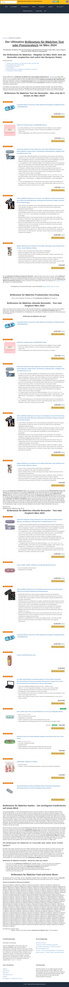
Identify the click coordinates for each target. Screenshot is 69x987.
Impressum (6, 972)
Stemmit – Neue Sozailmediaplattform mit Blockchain (50, 950)
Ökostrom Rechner (41, 943)
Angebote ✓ (51, 6)
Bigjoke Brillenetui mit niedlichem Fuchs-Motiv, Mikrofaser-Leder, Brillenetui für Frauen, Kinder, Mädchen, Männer (41, 247)
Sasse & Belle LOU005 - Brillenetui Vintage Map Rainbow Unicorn (36, 565)
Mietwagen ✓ (42, 6)
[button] (18, 7)
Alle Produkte (15, 7)
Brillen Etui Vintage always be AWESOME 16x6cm (32, 125)
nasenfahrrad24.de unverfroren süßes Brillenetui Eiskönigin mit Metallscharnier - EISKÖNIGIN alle (41, 105)
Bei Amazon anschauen (59, 116)
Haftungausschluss (8, 974)
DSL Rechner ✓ (60, 6)
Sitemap (5, 969)
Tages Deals (39, 10)
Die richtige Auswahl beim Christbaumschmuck (48, 946)
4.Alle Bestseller (10, 67)
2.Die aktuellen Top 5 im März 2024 (15, 65)
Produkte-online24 (60, 280)
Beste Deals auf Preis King (51, 286)
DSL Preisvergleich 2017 (42, 948)
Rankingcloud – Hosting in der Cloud (12, 978)
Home (6, 6)
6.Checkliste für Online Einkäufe (14, 70)
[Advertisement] (34, 27)
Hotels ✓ (34, 6)
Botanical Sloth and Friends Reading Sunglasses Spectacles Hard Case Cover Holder (40, 737)
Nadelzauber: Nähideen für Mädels (27, 761)
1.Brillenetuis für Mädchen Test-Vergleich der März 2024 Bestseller (22, 63)
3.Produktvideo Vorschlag (12, 66)
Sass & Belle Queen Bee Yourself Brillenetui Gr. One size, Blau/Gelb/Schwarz (40, 711)
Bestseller (9, 78)
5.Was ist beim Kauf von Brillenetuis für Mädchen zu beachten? (22, 69)
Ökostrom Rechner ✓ (28, 10)
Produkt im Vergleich (15, 960)
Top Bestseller (52, 76)
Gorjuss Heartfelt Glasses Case (26, 655)
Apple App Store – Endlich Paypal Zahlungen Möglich (50, 952)
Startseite (5, 38)
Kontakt (5, 976)
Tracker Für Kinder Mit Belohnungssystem (47, 944)
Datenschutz (6, 971)
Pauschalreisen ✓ (25, 6)
